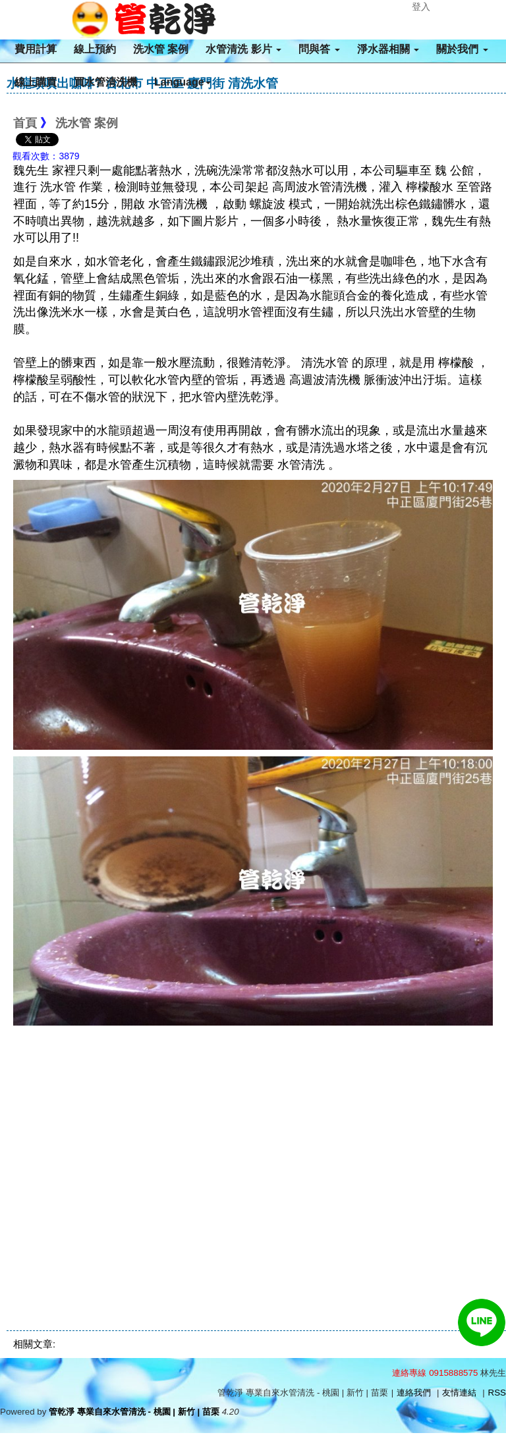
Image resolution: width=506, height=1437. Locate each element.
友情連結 (459, 1393)
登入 (421, 6)
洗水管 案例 (160, 49)
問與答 (318, 49)
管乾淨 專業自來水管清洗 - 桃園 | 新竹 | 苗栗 (134, 1412)
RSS (497, 1393)
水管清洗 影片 (243, 49)
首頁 (25, 123)
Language (182, 82)
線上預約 (95, 49)
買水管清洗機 (105, 82)
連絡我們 (414, 1393)
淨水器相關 (388, 49)
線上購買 (35, 82)
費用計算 (35, 49)
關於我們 (462, 49)
